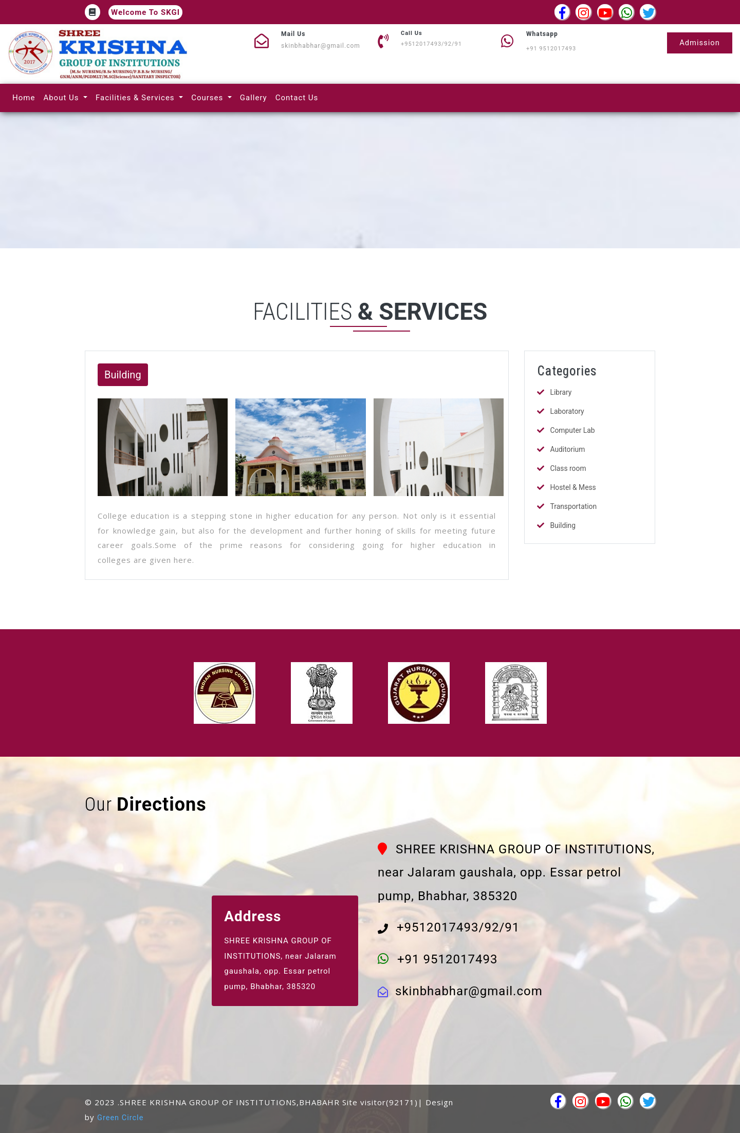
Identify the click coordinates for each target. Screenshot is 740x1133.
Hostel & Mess (573, 487)
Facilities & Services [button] (136, 97)
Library (560, 392)
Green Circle (121, 1117)
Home (25, 97)
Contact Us (299, 97)
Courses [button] (208, 97)
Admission (698, 42)
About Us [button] (62, 97)
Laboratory (567, 411)
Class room (568, 468)
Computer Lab (572, 430)
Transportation (573, 506)
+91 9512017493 (551, 48)
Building (563, 525)
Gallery (255, 97)
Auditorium (567, 449)
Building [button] (122, 375)
